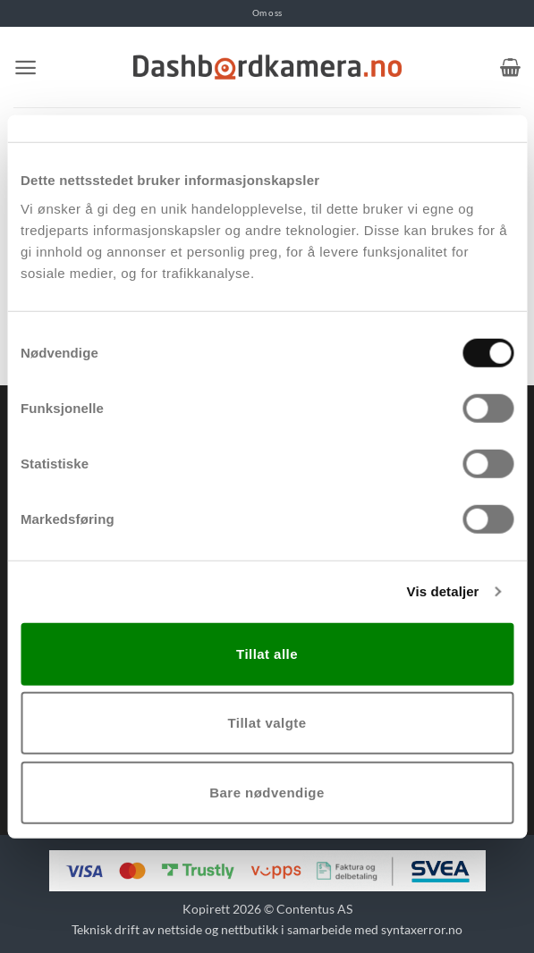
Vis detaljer (443, 591)
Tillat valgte (266, 722)
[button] (25, 67)
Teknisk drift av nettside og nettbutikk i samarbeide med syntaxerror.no (267, 929)
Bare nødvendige (266, 791)
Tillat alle (267, 653)
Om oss (267, 13)
